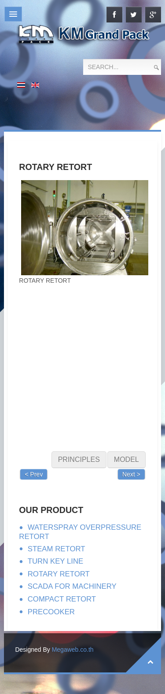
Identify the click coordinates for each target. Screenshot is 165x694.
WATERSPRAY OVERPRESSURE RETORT (80, 532)
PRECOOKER (51, 612)
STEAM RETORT (56, 549)
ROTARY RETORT (59, 574)
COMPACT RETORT (62, 599)
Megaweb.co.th (73, 649)
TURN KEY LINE (56, 561)
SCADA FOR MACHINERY (72, 586)
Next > (131, 474)
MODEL (126, 459)
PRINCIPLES (79, 459)
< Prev (34, 474)
